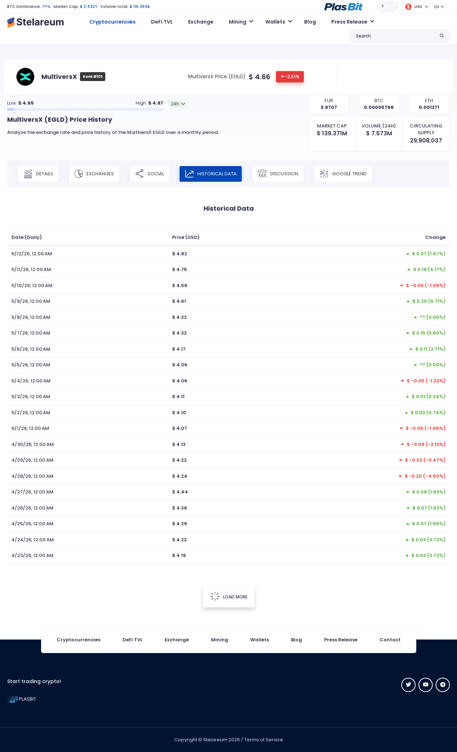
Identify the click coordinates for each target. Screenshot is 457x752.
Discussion (278, 174)
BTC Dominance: (24, 6)
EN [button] (436, 7)
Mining (219, 639)
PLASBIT (21, 699)
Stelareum (215, 739)
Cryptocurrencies (112, 21)
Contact (390, 639)
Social (149, 174)
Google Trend (343, 174)
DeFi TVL (162, 21)
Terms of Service (263, 739)
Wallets (259, 639)
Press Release (340, 639)
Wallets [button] (275, 21)
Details (38, 174)
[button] (343, 6)
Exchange (201, 21)
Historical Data (211, 174)
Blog (310, 21)
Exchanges (94, 174)
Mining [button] (237, 21)
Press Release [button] (349, 21)
